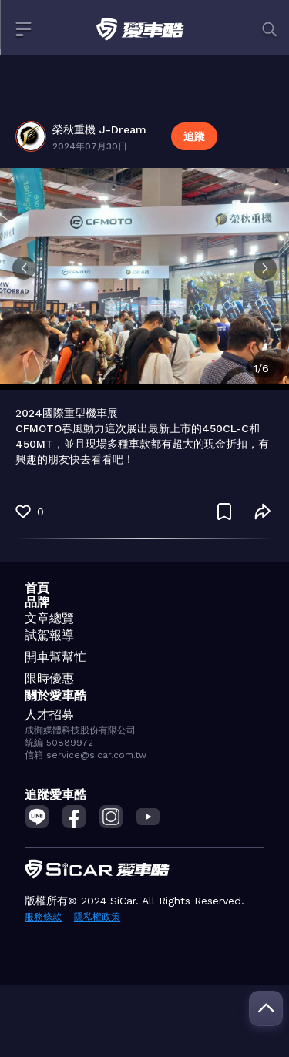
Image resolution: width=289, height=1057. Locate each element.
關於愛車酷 (55, 695)
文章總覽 (49, 618)
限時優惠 (49, 678)
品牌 (37, 602)
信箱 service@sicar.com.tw (85, 755)
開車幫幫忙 (55, 656)
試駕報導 (49, 635)
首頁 (37, 588)
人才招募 (49, 714)
